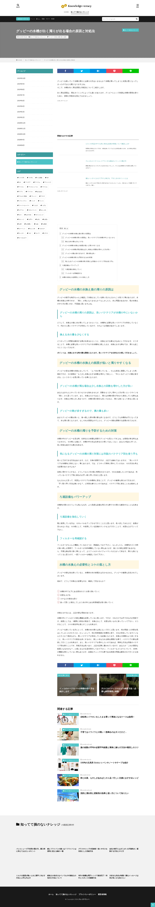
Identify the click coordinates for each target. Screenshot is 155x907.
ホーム (51, 894)
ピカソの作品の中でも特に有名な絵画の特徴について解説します (107, 144)
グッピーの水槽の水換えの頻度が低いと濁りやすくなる (79, 245)
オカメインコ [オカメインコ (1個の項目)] (32, 210)
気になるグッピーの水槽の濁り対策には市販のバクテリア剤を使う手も (87, 261)
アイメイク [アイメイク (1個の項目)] (48, 182)
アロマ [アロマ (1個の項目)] (43, 196)
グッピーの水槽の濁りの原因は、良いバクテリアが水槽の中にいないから (88, 237)
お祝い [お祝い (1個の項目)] (46, 219)
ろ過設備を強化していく (71, 269)
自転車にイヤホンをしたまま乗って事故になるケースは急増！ (107, 717)
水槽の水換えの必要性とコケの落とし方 (74, 277)
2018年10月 (21, 134)
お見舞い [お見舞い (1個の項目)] (28, 224)
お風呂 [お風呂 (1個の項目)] (45, 224)
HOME (66, 12)
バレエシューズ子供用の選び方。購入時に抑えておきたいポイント (30, 850)
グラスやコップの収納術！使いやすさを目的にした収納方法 (92, 850)
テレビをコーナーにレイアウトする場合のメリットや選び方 (106, 161)
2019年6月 (21, 100)
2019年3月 (21, 112)
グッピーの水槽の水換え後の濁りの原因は (75, 233)
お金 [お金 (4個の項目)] (37, 224)
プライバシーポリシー (87, 894)
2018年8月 (21, 145)
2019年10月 (21, 78)
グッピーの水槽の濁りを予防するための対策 (75, 257)
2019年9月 (21, 84)
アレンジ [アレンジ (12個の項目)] (33, 196)
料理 (52, 19)
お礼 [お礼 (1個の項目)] (38, 219)
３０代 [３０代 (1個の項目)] (31, 177)
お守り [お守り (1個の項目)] (31, 219)
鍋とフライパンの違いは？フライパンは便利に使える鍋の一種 (61, 850)
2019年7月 (21, 95)
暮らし (38, 19)
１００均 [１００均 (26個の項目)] (21, 177)
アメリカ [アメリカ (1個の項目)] (30, 191)
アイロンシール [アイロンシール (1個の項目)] (33, 187)
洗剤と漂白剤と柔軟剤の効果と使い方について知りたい (104, 793)
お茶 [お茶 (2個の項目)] (20, 224)
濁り (62, 37)
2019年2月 (21, 117)
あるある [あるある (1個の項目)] (39, 191)
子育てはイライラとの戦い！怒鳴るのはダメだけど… (103, 732)
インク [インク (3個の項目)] (33, 201)
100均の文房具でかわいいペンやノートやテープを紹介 (104, 762)
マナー (48, 19)
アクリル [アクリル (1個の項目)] (44, 187)
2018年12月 (21, 123)
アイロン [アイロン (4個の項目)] (21, 187)
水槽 (58, 37)
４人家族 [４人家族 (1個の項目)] (39, 177)
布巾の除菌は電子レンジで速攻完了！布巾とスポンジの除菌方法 (92, 876)
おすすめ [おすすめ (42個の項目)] (28, 215)
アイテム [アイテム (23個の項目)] (37, 182)
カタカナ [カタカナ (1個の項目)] (42, 228)
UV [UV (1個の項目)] (20, 182)
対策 (55, 37)
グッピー (51, 37)
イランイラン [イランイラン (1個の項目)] (23, 201)
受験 (43, 19)
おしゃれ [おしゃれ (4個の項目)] (43, 210)
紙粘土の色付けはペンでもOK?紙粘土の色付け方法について (61, 876)
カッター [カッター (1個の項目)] (21, 233)
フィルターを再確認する (71, 273)
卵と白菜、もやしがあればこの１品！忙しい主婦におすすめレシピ (109, 778)
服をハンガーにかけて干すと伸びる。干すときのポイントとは (107, 178)
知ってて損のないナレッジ (80, 12)
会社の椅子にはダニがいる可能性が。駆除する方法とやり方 (123, 850)
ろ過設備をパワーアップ (69, 265)
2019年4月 (21, 106)
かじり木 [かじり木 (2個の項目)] (32, 228)
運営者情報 (102, 894)
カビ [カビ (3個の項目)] (30, 233)
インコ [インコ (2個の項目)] (41, 201)
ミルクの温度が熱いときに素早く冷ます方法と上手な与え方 (30, 876)
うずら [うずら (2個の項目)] (44, 205)
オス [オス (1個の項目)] (20, 215)
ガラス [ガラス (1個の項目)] (46, 233)
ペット (32, 19)
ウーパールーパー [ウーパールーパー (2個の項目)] (24, 205)
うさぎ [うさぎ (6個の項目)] (36, 205)
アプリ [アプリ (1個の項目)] (21, 191)
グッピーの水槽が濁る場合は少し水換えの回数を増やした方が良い (85, 249)
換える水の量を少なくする (72, 241)
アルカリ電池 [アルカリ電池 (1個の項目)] (23, 196)
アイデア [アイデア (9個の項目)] (27, 182)
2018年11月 (21, 128)
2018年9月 (21, 140)
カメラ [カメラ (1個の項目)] (38, 233)
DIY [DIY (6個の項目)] (48, 177)
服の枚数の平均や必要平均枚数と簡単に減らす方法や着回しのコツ (109, 747)
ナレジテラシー (84, 899)
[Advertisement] (98, 117)
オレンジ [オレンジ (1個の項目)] (21, 219)
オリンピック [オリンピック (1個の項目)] (39, 215)
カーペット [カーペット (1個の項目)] (22, 228)
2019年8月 (21, 89)
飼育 (65, 37)
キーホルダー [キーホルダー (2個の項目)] (23, 238)
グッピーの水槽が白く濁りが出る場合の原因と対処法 (59, 60)
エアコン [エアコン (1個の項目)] (21, 210)
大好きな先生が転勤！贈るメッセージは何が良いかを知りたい (123, 876)
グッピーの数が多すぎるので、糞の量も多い (78, 253)
